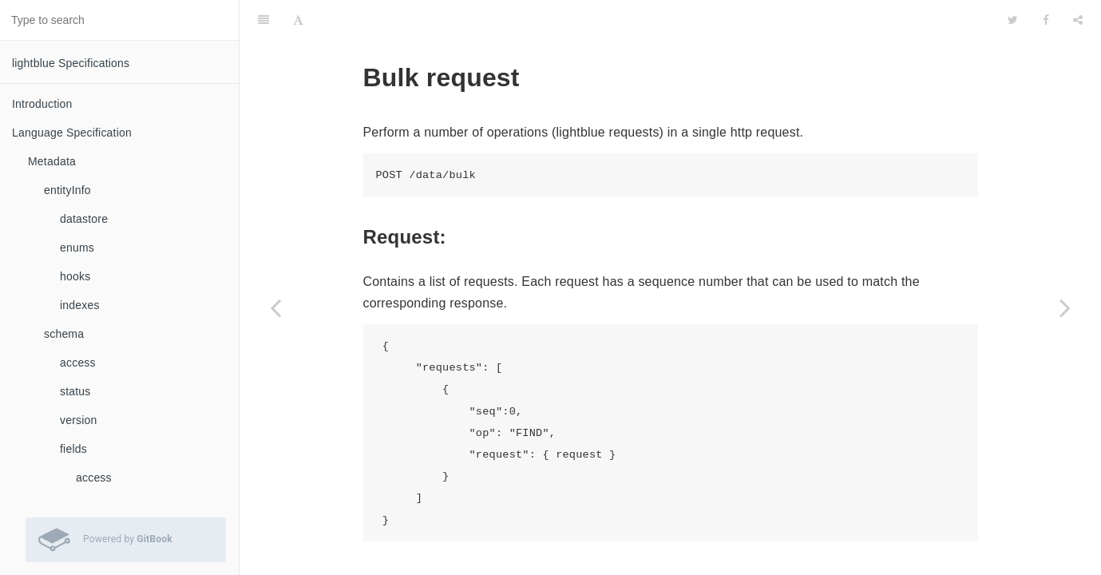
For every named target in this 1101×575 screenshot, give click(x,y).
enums (77, 247)
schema (64, 333)
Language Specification (72, 132)
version (78, 420)
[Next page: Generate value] (1065, 307)
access (78, 362)
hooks (75, 276)
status (75, 391)
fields (73, 448)
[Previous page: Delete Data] (275, 307)
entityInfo (67, 190)
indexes (80, 305)
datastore (84, 218)
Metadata (52, 161)
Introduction (42, 103)
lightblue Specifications (70, 63)
